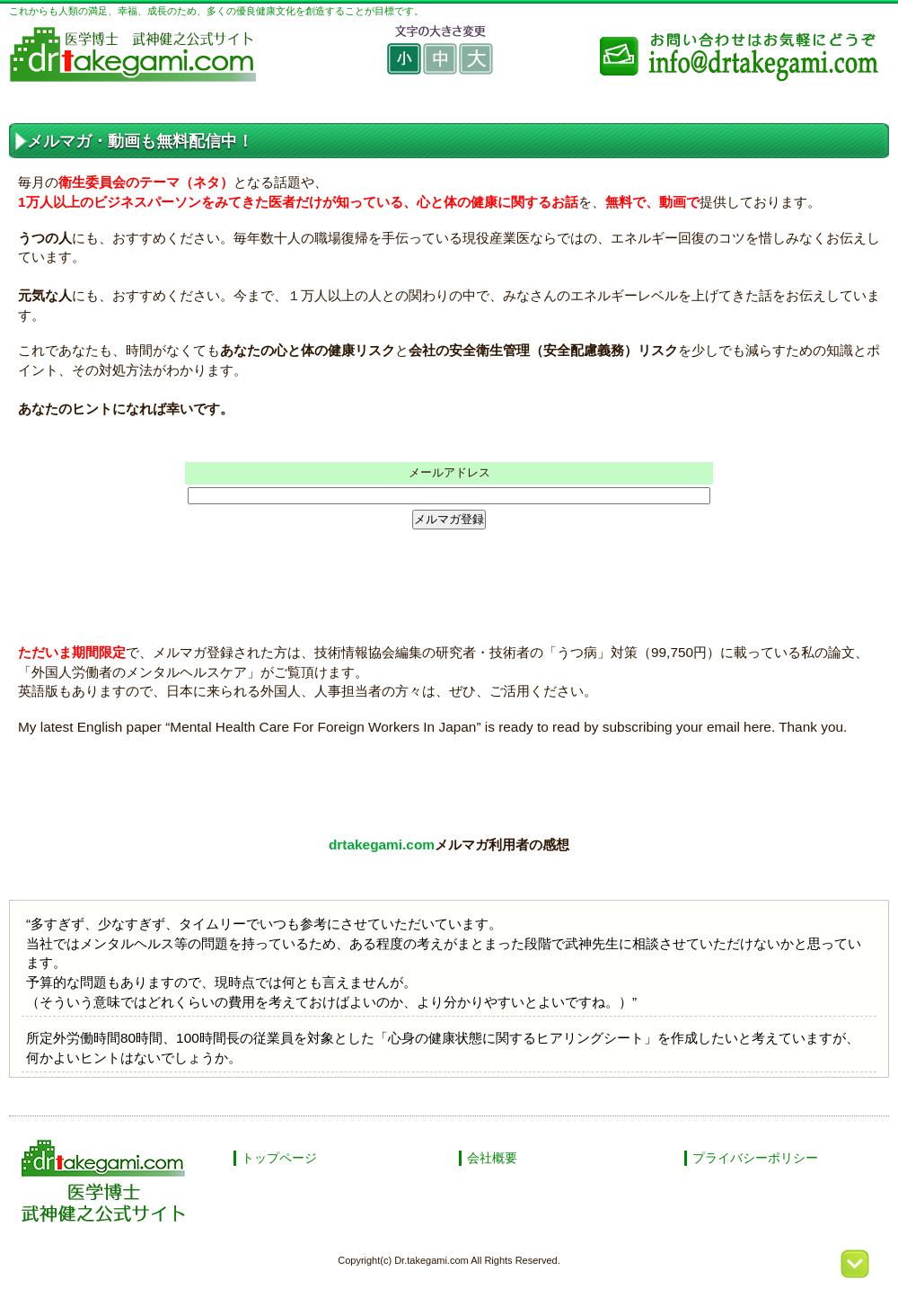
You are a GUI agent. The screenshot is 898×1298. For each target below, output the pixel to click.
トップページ (279, 1158)
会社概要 (492, 1158)
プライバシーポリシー (755, 1158)
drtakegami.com (382, 844)
